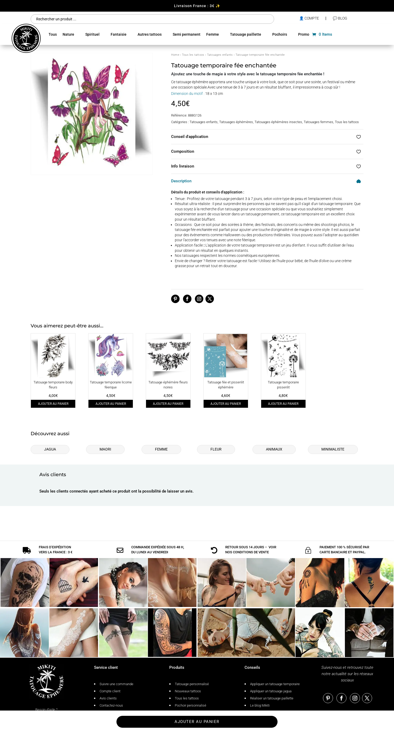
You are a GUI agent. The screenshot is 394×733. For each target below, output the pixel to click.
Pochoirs (279, 34)
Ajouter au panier (197, 721)
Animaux (274, 449)
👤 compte (309, 18)
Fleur (216, 449)
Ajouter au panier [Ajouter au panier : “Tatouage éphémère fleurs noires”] (168, 404)
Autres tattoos (150, 34)
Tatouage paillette (245, 34)
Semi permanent (186, 34)
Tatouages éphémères (236, 122)
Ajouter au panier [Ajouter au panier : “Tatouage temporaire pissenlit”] (283, 404)
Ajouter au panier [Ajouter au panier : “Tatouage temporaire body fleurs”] (53, 404)
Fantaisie (118, 34)
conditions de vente (251, 540)
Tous (53, 34)
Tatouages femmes (318, 122)
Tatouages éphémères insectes (278, 122)
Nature (68, 34)
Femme (212, 34)
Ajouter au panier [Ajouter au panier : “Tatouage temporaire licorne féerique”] (111, 404)
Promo (303, 34)
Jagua (50, 449)
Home (175, 55)
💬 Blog (340, 18)
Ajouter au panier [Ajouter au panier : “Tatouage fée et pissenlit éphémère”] (225, 404)
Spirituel (92, 34)
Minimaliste (332, 449)
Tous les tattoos (193, 55)
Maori (105, 449)
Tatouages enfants (220, 55)
